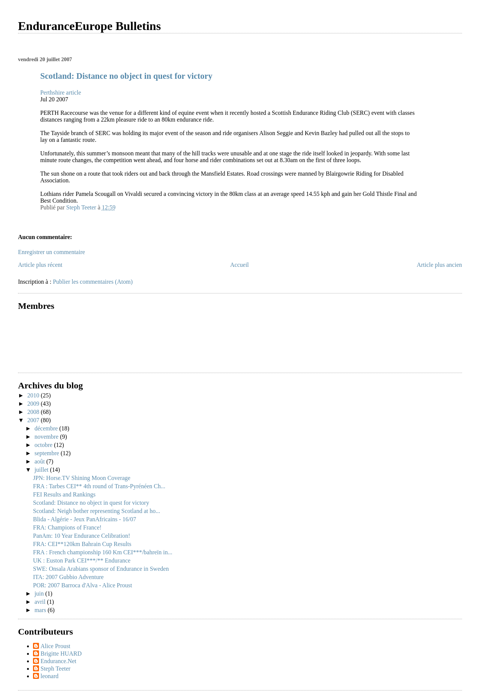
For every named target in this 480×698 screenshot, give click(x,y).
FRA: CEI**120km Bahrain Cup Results (82, 544)
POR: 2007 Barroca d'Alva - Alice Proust (82, 585)
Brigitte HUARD (61, 653)
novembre (47, 436)
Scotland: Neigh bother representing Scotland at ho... (96, 511)
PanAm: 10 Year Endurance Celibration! (81, 536)
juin (39, 593)
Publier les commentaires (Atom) (93, 281)
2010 (34, 395)
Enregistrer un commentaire (51, 252)
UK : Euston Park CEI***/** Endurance (81, 560)
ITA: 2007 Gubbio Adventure (68, 577)
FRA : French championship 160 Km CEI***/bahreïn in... (102, 552)
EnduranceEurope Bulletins (89, 26)
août (40, 461)
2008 (34, 412)
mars (41, 610)
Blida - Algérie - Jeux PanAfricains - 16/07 (84, 519)
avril (40, 602)
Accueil (239, 265)
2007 (34, 420)
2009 (34, 403)
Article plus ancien (439, 265)
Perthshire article (60, 92)
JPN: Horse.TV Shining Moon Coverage (81, 478)
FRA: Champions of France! (67, 527)
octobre (44, 445)
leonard (49, 676)
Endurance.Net (58, 661)
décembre (46, 428)
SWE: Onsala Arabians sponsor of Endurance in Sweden (101, 569)
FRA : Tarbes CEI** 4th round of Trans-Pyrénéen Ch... (99, 486)
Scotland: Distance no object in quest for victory (126, 76)
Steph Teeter (55, 668)
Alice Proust (55, 646)
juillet (42, 469)
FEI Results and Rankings (64, 494)
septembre (47, 453)
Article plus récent (40, 265)
